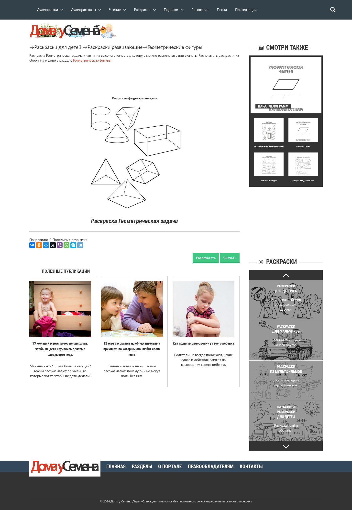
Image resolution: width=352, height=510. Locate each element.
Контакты (251, 466)
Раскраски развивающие (115, 47)
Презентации (246, 10)
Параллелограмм (303, 146)
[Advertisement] (286, 217)
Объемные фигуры (269, 181)
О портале (170, 466)
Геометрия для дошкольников (303, 181)
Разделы (142, 466)
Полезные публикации (66, 271)
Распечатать (206, 258)
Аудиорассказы (83, 10)
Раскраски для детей (57, 47)
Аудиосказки (47, 10)
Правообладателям (210, 466)
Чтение (115, 10)
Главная (116, 466)
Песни (222, 10)
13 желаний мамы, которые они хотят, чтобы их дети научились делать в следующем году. (60, 348)
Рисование (200, 10)
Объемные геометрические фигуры (269, 146)
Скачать (229, 258)
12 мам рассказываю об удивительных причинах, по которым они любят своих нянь (131, 348)
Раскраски (142, 10)
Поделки (171, 10)
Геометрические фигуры (174, 47)
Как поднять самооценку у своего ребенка (203, 343)
